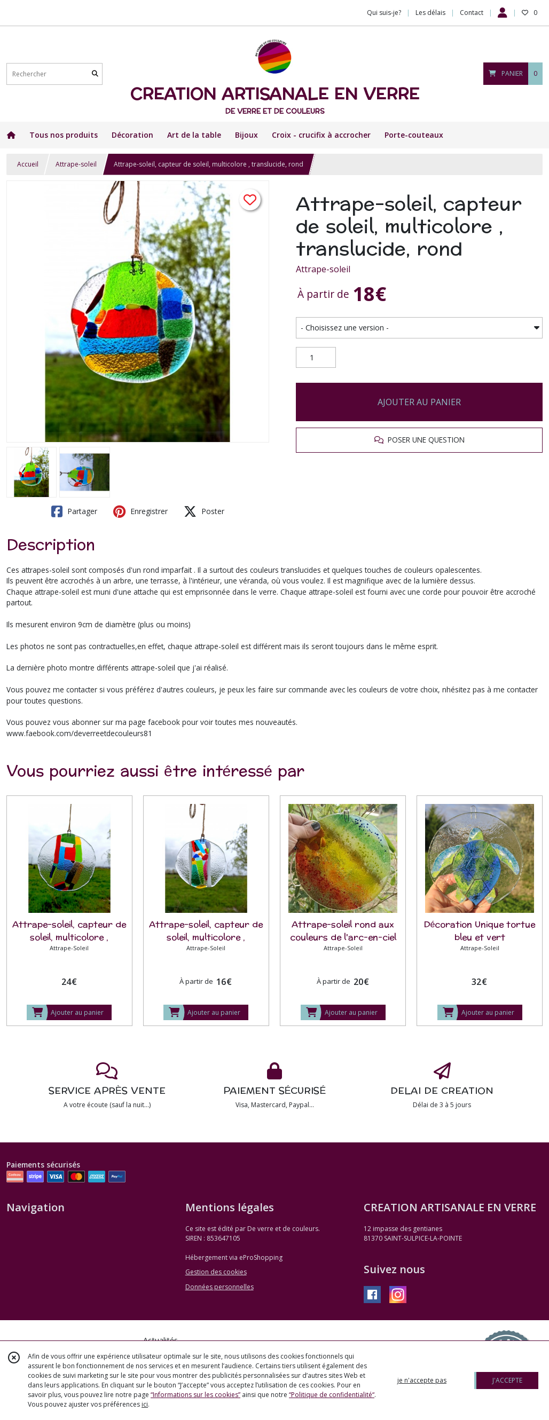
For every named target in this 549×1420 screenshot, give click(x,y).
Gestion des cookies (216, 1271)
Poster (204, 511)
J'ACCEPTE (507, 1380)
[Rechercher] (95, 74)
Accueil (27, 164)
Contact (471, 12)
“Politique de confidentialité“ (331, 1394)
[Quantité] (316, 357)
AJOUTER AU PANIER (419, 402)
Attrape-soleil (76, 164)
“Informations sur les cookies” (195, 1394)
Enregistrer (140, 511)
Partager (74, 511)
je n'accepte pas (421, 1380)
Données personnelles (219, 1286)
